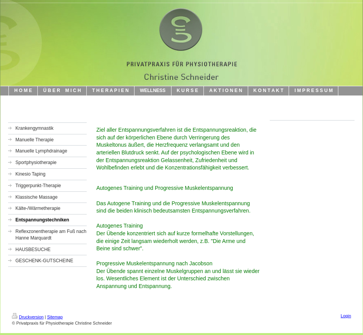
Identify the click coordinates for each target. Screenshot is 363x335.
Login (346, 315)
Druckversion (28, 317)
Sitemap (54, 317)
